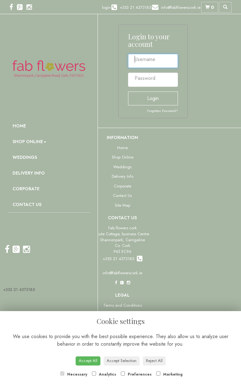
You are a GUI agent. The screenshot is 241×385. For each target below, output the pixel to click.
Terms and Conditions (122, 305)
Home (19, 126)
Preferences (136, 374)
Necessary (73, 374)
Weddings (25, 157)
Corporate (26, 189)
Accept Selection (122, 361)
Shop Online (29, 141)
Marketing (169, 374)
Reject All (154, 361)
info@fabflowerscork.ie (122, 273)
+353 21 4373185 (19, 290)
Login (153, 98)
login (106, 7)
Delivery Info (29, 173)
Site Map (122, 205)
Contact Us (27, 204)
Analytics (104, 374)
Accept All (88, 361)
